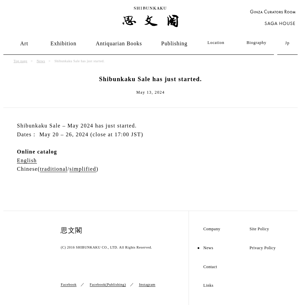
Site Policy (259, 229)
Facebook (69, 284)
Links (208, 285)
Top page (20, 61)
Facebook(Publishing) (108, 284)
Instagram (147, 284)
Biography (256, 42)
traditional (53, 169)
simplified (82, 169)
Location (216, 42)
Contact (210, 267)
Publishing (174, 43)
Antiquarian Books (119, 43)
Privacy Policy (263, 248)
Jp (287, 43)
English (27, 160)
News (41, 61)
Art (24, 43)
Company (211, 229)
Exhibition (63, 43)
